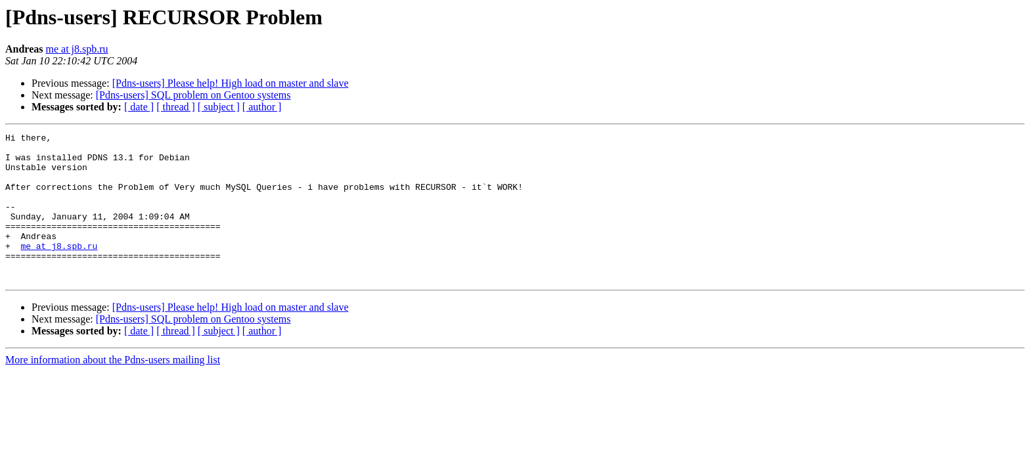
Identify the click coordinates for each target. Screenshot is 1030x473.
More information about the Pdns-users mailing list (112, 389)
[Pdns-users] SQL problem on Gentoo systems (193, 95)
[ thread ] (175, 106)
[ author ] (262, 106)
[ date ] (139, 106)
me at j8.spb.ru (77, 49)
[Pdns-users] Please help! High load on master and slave (230, 83)
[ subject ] (219, 106)
